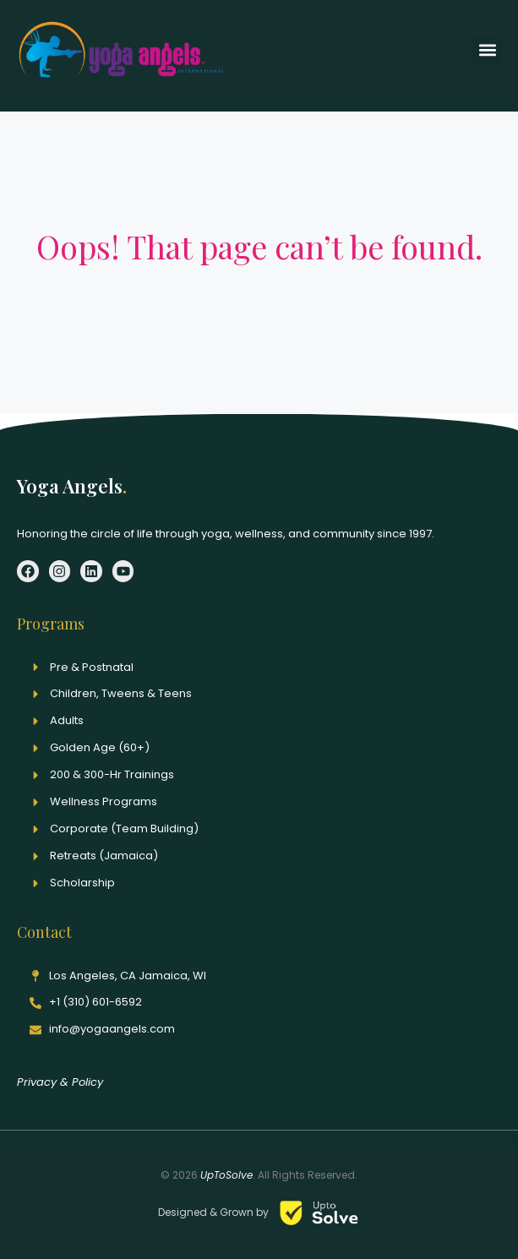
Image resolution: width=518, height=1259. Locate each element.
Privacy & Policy (60, 1082)
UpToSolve (226, 1175)
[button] (487, 50)
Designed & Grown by (214, 1212)
